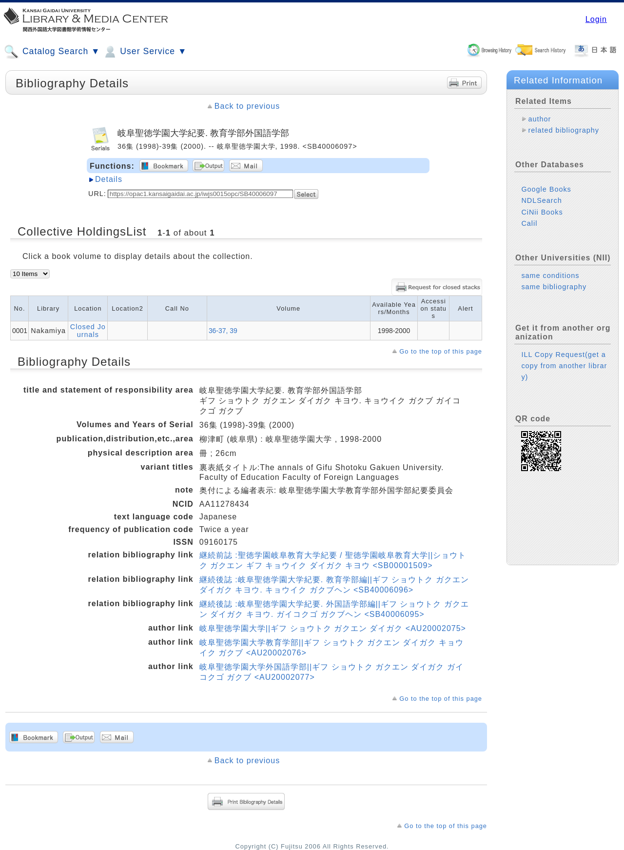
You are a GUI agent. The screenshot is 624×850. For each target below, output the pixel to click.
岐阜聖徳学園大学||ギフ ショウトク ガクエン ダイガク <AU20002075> (332, 628)
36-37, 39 (223, 331)
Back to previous (247, 106)
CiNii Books (542, 212)
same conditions (550, 275)
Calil (529, 223)
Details (108, 179)
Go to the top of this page (440, 351)
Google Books (546, 189)
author (539, 119)
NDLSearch (541, 200)
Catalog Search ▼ (52, 51)
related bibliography (563, 130)
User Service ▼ (144, 51)
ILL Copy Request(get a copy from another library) (564, 366)
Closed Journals (88, 330)
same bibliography (553, 287)
